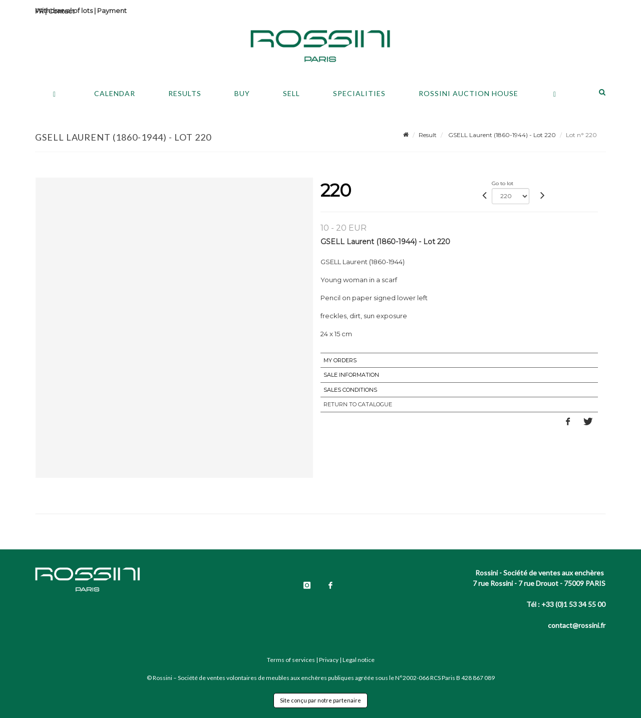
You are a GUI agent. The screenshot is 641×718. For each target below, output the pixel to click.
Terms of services (291, 659)
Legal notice (359, 659)
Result (428, 135)
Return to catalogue (358, 404)
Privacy (329, 659)
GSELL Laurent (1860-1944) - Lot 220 (501, 135)
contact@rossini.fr (576, 625)
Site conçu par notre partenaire (320, 700)
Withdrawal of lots (64, 11)
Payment (112, 11)
